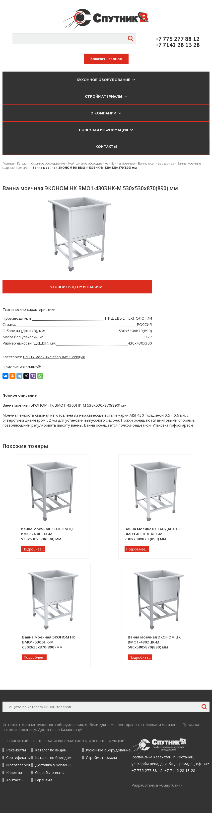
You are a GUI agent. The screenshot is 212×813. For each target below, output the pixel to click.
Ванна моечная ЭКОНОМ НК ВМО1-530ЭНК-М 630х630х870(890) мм (48, 641)
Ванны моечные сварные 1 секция (54, 356)
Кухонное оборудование (108, 750)
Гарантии (43, 780)
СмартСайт (171, 785)
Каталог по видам (51, 750)
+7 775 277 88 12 (177, 39)
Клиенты (14, 772)
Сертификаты (18, 757)
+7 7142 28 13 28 (177, 45)
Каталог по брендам (53, 757)
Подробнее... (33, 549)
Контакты (106, 146)
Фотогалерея (18, 765)
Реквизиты (16, 750)
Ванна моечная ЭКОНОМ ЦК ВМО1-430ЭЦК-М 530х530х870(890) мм (47, 533)
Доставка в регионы (53, 765)
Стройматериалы (101, 757)
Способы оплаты (50, 772)
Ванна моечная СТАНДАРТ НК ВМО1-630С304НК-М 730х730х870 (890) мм (153, 533)
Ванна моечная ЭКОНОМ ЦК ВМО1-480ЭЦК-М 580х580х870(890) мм (154, 641)
